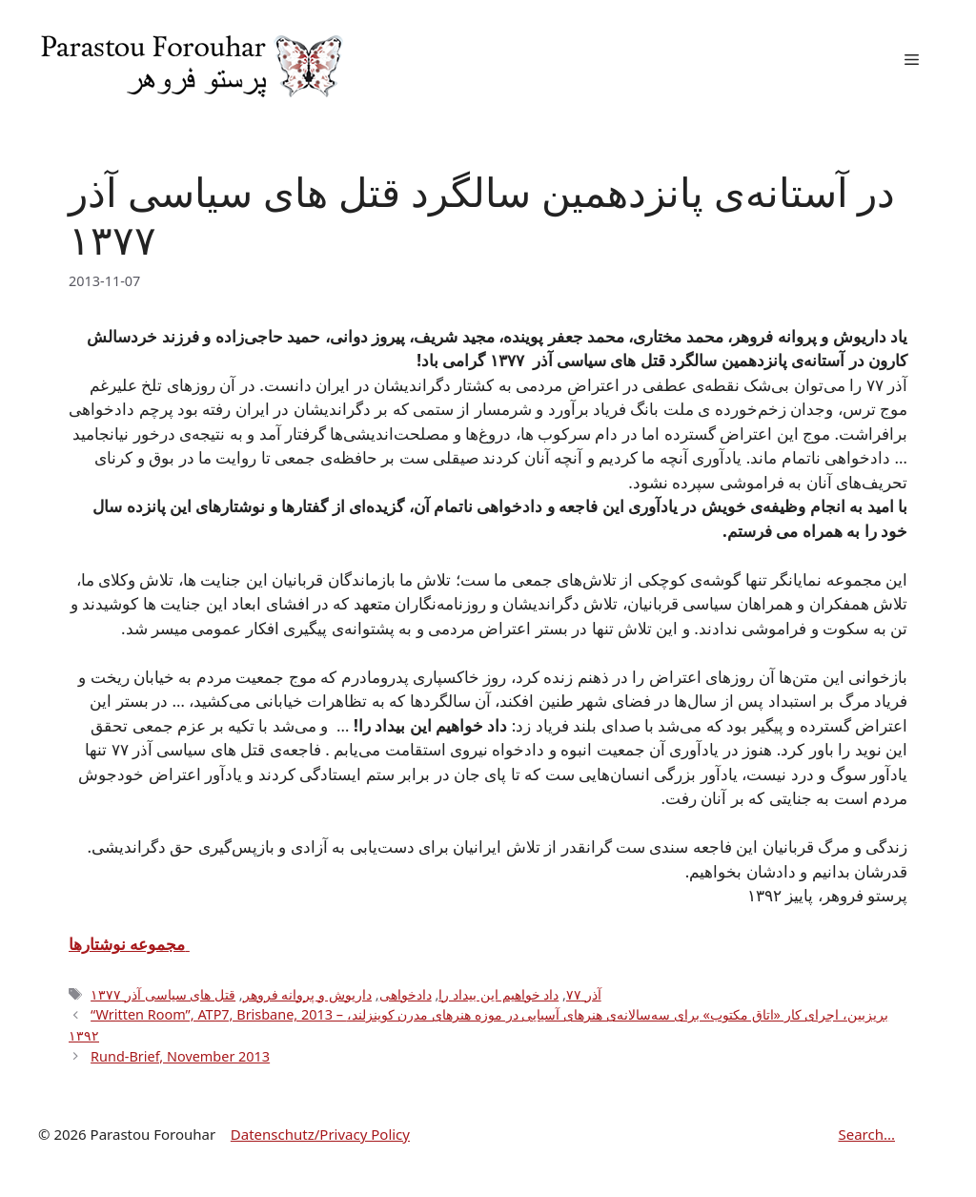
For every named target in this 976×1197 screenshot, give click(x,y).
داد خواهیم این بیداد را (498, 994)
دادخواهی (405, 994)
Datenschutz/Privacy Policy (320, 1134)
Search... (866, 1134)
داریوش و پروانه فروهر (307, 994)
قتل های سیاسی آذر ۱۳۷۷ (163, 994)
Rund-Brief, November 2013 (180, 1056)
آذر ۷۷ (583, 994)
